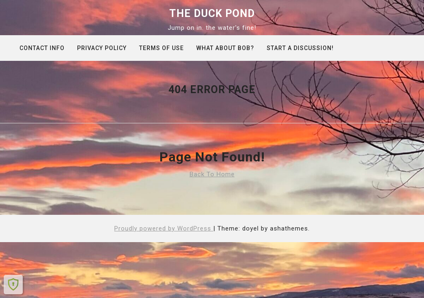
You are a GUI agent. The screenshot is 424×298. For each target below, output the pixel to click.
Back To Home (212, 174)
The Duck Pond (212, 13)
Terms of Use (161, 48)
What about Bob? (225, 48)
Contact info (42, 48)
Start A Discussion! (300, 48)
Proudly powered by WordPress (163, 228)
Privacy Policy (102, 48)
